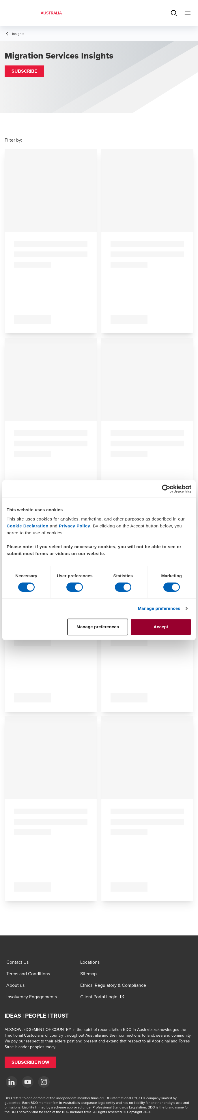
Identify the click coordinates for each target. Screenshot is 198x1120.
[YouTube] (28, 1082)
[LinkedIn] (11, 1082)
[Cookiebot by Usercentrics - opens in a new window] (166, 488)
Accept (161, 626)
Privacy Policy (74, 525)
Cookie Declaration (27, 525)
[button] (24, 71)
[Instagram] (44, 1082)
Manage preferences (159, 608)
